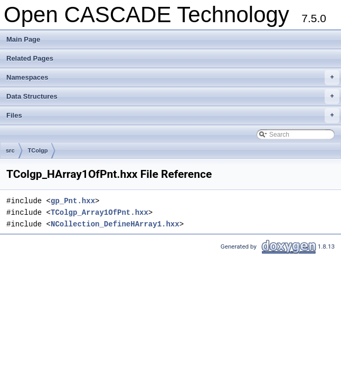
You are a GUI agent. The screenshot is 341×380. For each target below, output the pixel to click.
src (10, 150)
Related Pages (29, 58)
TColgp (38, 150)
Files (172, 115)
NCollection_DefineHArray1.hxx (115, 224)
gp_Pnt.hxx (73, 201)
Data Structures (172, 96)
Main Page (23, 39)
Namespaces (172, 77)
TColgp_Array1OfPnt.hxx (99, 212)
